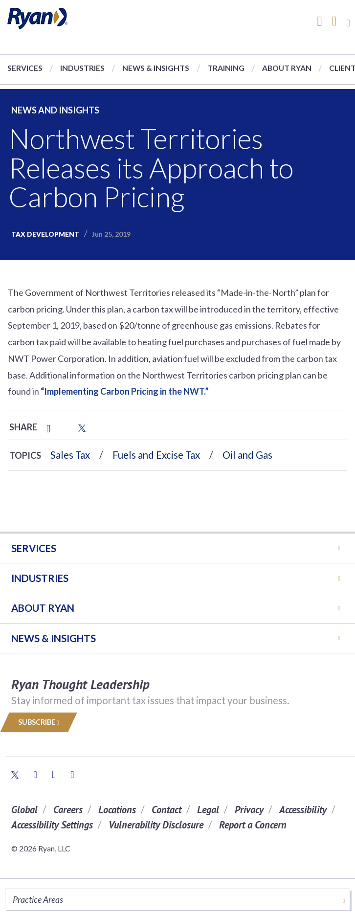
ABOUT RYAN (42, 608)
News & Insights (155, 67)
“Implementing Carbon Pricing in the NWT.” (125, 391)
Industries (82, 67)
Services (25, 67)
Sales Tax (70, 455)
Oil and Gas (247, 455)
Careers (68, 809)
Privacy (249, 809)
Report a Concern (253, 824)
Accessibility (303, 809)
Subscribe (38, 722)
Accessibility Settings (52, 824)
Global (24, 809)
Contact (166, 809)
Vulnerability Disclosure (156, 824)
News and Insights (55, 110)
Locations (117, 809)
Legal (208, 809)
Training (225, 67)
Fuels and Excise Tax (156, 455)
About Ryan (286, 67)
